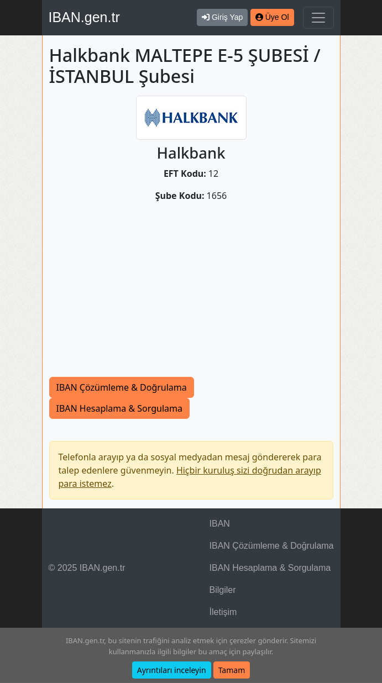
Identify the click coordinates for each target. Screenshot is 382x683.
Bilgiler (223, 590)
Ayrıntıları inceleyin (171, 670)
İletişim (223, 612)
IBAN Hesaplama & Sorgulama (119, 408)
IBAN (220, 523)
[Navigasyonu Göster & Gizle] (318, 18)
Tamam (231, 670)
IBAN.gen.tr (84, 17)
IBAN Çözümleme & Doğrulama (121, 387)
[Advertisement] (191, 294)
